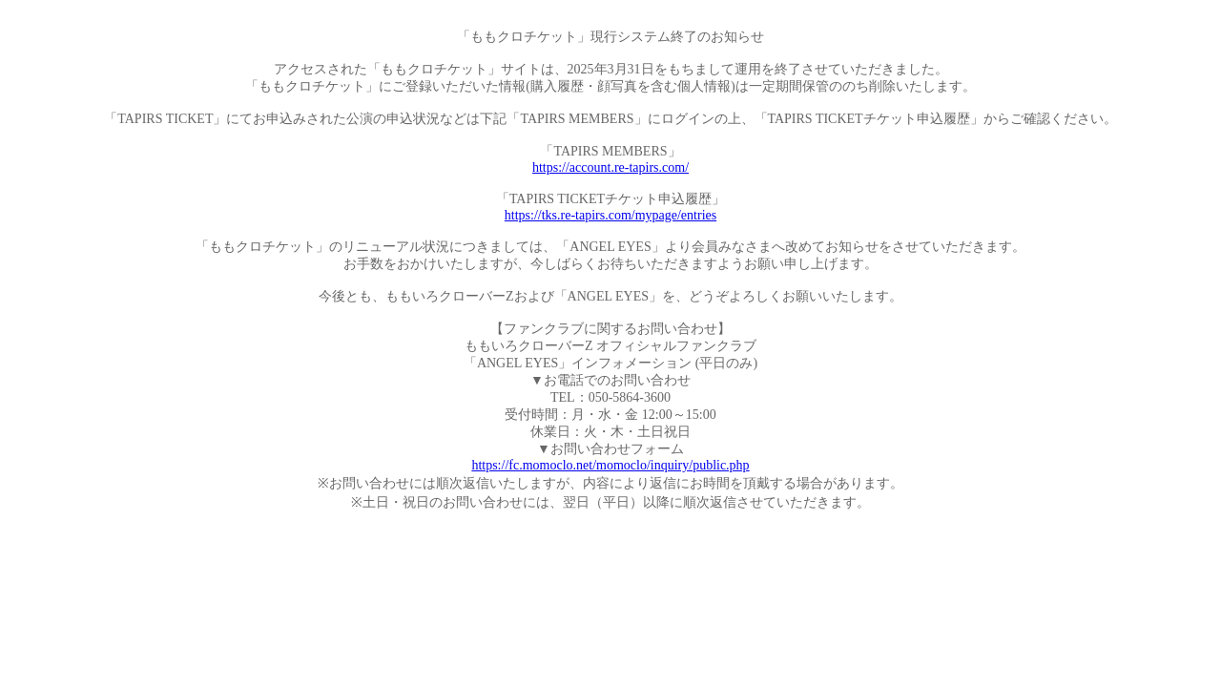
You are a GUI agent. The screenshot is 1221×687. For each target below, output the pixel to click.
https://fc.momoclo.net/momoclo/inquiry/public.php (610, 465)
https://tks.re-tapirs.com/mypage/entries (610, 215)
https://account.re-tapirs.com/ (610, 167)
